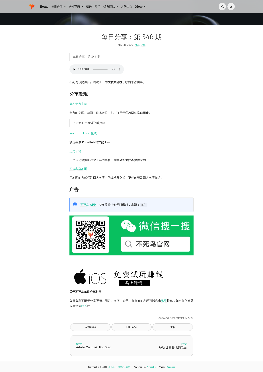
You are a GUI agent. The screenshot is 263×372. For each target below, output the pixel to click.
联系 (84, 306)
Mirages (171, 367)
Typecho (151, 367)
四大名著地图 (78, 168)
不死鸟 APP (88, 204)
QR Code (131, 327)
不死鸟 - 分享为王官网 (119, 367)
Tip (172, 327)
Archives (90, 327)
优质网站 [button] (109, 6)
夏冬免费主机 (78, 104)
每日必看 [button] (57, 6)
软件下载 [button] (75, 6)
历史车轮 (75, 151)
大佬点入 (126, 6)
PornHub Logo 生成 (83, 133)
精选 (89, 6)
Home (44, 6)
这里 (164, 300)
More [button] (139, 6)
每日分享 (140, 44)
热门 (97, 6)
